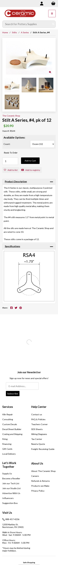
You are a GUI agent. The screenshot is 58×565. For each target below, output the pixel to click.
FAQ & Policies (38, 419)
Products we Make (40, 486)
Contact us (36, 414)
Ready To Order (10, 152)
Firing (5, 439)
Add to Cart (30, 160)
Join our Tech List (10, 483)
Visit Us (7, 512)
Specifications (12, 246)
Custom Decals (9, 424)
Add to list (11, 170)
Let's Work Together (9, 464)
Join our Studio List (11, 488)
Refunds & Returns (40, 481)
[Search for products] (26, 24)
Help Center (38, 406)
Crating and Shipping (12, 434)
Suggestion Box (10, 503)
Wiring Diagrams (39, 434)
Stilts (14, 32)
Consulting (7, 419)
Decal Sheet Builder (11, 429)
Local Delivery (9, 453)
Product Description (16, 181)
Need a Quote (38, 444)
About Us (37, 463)
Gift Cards (7, 449)
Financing (6, 444)
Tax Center (36, 439)
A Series (25, 32)
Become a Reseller (11, 478)
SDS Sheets (37, 429)
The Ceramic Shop (11, 115)
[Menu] (52, 13)
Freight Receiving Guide (42, 449)
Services (7, 406)
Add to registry (30, 170)
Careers (35, 476)
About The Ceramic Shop (43, 471)
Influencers (8, 498)
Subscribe (12, 393)
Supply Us (7, 473)
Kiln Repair (7, 414)
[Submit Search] (53, 24)
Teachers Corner (39, 424)
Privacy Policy (37, 490)
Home (5, 32)
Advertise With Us (11, 493)
